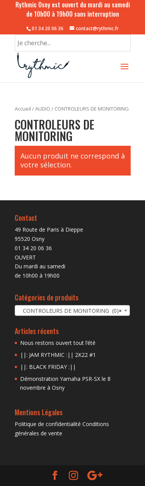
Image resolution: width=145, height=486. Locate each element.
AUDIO (42, 108)
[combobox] (72, 310)
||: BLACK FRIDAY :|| (48, 366)
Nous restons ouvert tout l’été (58, 342)
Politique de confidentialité (48, 424)
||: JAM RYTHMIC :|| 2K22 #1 (58, 354)
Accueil (23, 108)
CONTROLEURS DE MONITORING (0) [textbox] (70, 310)
